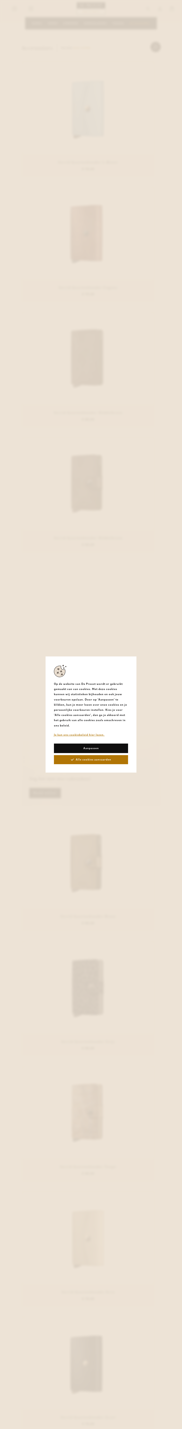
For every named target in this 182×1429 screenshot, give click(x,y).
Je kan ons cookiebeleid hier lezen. (79, 735)
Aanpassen (91, 748)
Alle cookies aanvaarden (91, 759)
